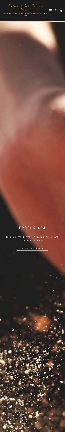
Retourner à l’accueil (32, 248)
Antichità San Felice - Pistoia (25, 8)
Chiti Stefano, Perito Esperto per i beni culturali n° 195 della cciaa (25, 14)
